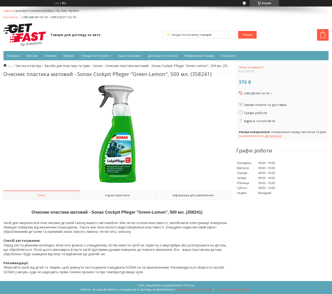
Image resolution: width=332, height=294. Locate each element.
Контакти (228, 56)
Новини (50, 56)
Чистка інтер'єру (28, 66)
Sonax (97, 66)
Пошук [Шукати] (247, 34)
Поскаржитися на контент (194, 289)
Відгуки (68, 56)
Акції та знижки (129, 56)
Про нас (32, 56)
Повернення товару (199, 56)
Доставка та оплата (162, 56)
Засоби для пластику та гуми (67, 66)
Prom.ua (189, 285)
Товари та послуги (94, 56)
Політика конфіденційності (233, 289)
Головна (13, 56)
